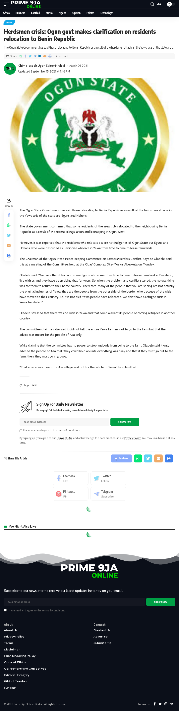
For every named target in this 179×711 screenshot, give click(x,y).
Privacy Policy (132, 438)
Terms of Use (64, 438)
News (9, 22)
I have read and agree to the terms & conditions (52, 430)
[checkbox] (21, 431)
